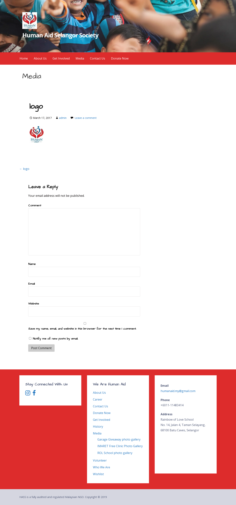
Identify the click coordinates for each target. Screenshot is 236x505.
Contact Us (97, 58)
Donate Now (120, 58)
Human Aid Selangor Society (60, 35)
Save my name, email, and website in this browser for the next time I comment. (82, 329)
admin (63, 118)
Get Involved (61, 58)
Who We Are (101, 467)
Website (33, 304)
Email (31, 284)
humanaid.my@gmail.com (178, 391)
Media (80, 58)
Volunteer (100, 460)
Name (32, 264)
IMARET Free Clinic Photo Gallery (120, 446)
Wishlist (98, 474)
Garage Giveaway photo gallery (118, 439)
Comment (34, 205)
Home (24, 58)
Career (97, 399)
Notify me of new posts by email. (55, 339)
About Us (40, 58)
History (98, 426)
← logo (24, 169)
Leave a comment (86, 118)
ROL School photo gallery (114, 453)
